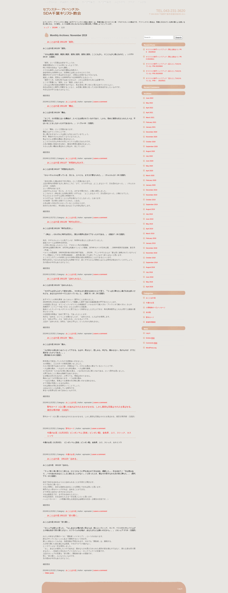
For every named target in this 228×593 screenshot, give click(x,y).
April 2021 (149, 112)
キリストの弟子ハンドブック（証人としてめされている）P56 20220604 (163, 65)
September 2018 (152, 262)
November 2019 (151, 195)
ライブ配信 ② (104, 2)
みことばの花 (71, 102)
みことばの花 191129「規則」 (61, 42)
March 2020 (150, 175)
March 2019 (150, 233)
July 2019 (149, 214)
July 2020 (149, 156)
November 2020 (151, 137)
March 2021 (150, 117)
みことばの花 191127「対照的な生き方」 (66, 162)
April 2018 (149, 287)
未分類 (148, 312)
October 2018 (150, 258)
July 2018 (149, 272)
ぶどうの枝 (120, 2)
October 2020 (150, 142)
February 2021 (151, 122)
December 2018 (151, 248)
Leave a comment (100, 102)
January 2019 (150, 243)
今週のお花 (70, 454)
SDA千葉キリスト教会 (76, 12)
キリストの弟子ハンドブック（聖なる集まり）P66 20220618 (163, 51)
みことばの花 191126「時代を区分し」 (65, 222)
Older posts (48, 573)
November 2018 (151, 253)
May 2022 (149, 103)
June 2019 (149, 219)
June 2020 (149, 161)
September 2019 (152, 204)
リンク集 (142, 2)
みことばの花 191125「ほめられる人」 (65, 278)
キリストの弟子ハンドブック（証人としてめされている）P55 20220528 (163, 72)
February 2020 (151, 180)
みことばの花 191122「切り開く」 (63, 515)
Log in (148, 333)
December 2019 (151, 190)
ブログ (131, 2)
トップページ (50, 2)
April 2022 (149, 108)
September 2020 (152, 146)
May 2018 (149, 282)
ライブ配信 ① (88, 2)
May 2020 (149, 166)
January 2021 (150, 127)
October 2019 (150, 200)
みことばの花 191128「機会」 (61, 106)
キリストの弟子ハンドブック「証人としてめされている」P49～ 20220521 (163, 79)
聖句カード (70, 428)
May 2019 (149, 224)
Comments (151, 343)
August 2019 (150, 209)
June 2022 (149, 98)
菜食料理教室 (151, 322)
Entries (150, 338)
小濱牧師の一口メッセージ (155, 307)
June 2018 (149, 277)
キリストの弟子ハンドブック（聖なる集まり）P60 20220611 (163, 58)
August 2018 (150, 267)
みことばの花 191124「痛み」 (61, 338)
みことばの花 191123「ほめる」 (63, 459)
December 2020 (151, 132)
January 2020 (150, 185)
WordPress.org (151, 348)
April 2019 (149, 229)
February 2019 (151, 238)
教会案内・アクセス (69, 2)
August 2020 (150, 151)
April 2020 (149, 171)
